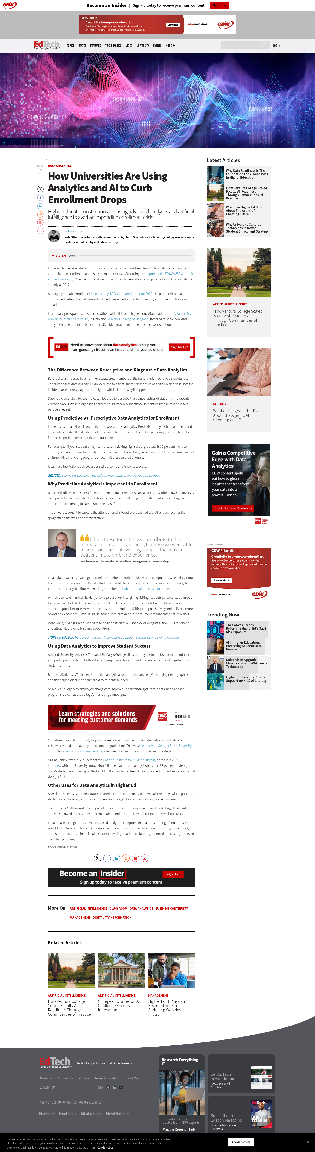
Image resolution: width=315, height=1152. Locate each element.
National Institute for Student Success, (129, 760)
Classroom (118, 908)
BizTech (47, 1113)
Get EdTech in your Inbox (222, 1076)
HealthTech (117, 1113)
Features (95, 45)
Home (41, 160)
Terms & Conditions (108, 1078)
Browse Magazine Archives (223, 1127)
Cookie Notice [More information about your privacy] (105, 1147)
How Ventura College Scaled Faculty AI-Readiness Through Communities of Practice (246, 193)
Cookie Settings (241, 1142)
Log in (276, 45)
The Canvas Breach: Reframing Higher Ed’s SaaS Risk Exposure (246, 628)
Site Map (133, 1078)
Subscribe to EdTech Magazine (226, 1118)
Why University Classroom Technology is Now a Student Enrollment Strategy (247, 228)
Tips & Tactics (113, 45)
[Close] (308, 1142)
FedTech (68, 1113)
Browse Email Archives (220, 1085)
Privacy (84, 1078)
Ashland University (76, 319)
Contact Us (65, 1078)
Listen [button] (61, 255)
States (82, 45)
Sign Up (217, 5)
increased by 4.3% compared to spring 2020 (121, 293)
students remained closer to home (145, 588)
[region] (157, 1142)
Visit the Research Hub (179, 1129)
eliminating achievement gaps (84, 751)
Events (157, 45)
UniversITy (142, 45)
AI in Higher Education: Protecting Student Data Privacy (244, 646)
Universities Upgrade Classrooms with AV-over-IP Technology (246, 663)
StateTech (91, 1113)
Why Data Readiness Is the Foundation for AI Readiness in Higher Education (247, 174)
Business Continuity (171, 908)
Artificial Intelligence (88, 908)
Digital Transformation (112, 917)
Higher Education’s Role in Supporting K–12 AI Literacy (246, 679)
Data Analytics (52, 160)
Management (80, 917)
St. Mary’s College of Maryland (128, 319)
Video (129, 45)
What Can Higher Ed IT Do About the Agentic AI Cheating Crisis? (244, 210)
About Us (45, 1078)
